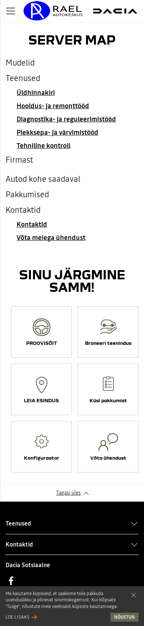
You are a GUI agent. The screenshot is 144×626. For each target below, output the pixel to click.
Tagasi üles (68, 492)
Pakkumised (27, 194)
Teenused (23, 78)
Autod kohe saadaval (43, 178)
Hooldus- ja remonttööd (53, 105)
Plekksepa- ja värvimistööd (57, 132)
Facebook (11, 580)
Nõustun (134, 595)
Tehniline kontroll (43, 145)
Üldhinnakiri (36, 92)
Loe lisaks (17, 617)
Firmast (19, 159)
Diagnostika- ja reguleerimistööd (66, 119)
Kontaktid (23, 209)
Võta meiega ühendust (51, 237)
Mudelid (20, 62)
